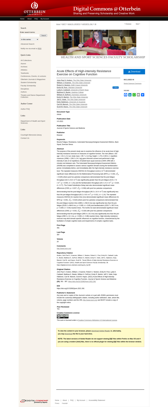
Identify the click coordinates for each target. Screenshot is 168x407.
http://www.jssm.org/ (64, 248)
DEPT (64, 24)
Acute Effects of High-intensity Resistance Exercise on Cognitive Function (84, 72)
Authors (24, 92)
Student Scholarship (28, 82)
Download (134, 71)
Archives (24, 67)
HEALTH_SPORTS (74, 24)
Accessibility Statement (97, 400)
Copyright (65, 403)
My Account (81, 400)
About (65, 400)
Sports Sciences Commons (132, 83)
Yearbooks (25, 73)
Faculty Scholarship (28, 86)
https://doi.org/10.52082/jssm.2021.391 (82, 281)
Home (58, 24)
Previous (128, 24)
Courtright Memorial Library (31, 135)
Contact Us (25, 138)
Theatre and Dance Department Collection (33, 96)
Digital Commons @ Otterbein (100, 8)
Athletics (24, 70)
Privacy (57, 403)
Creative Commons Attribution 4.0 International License (97, 320)
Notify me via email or (31, 49)
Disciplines (25, 89)
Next (137, 24)
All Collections (26, 60)
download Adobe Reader (100, 331)
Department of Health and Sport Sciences (33, 122)
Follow (115, 87)
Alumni (23, 64)
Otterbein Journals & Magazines (33, 79)
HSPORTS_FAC (87, 24)
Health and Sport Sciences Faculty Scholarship (103, 57)
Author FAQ (25, 109)
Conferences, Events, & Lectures (33, 76)
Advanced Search (27, 44)
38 (95, 24)
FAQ (71, 400)
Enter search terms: (27, 32)
